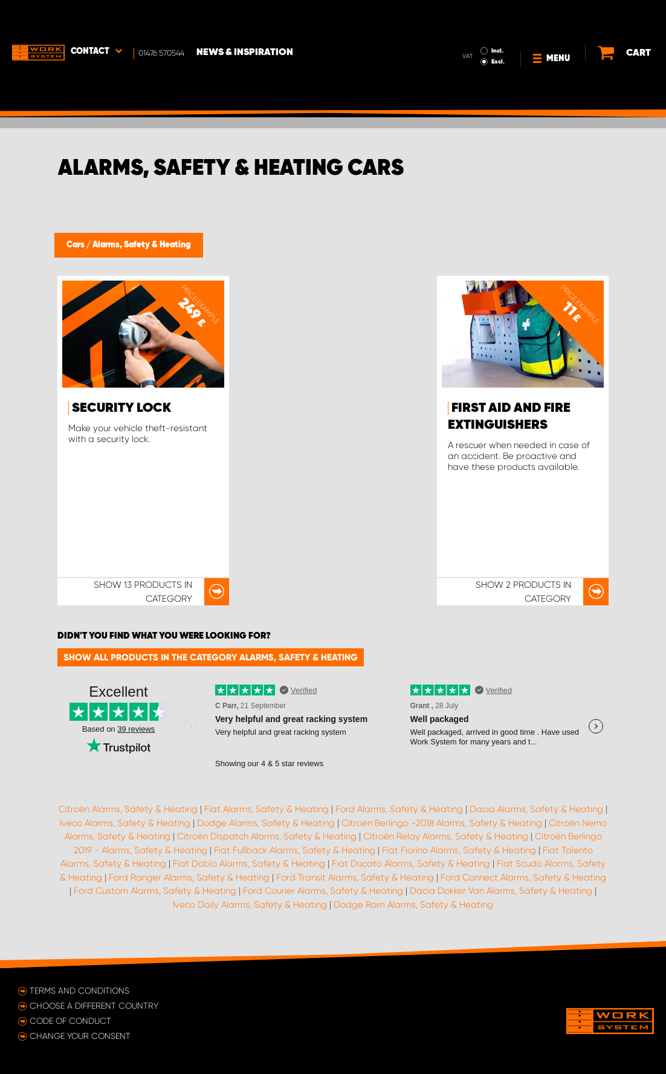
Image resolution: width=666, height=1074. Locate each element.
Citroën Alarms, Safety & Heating (128, 809)
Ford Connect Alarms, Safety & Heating (523, 877)
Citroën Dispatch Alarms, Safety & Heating (267, 836)
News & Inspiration (244, 19)
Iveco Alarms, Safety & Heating (125, 823)
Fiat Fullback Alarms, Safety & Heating (294, 850)
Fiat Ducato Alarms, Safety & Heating (411, 863)
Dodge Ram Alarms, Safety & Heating (413, 904)
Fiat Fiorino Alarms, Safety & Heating (459, 850)
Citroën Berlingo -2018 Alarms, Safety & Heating (441, 823)
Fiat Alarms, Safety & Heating (266, 809)
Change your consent (80, 1036)
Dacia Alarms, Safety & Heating (536, 809)
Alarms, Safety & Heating (141, 245)
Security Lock (121, 408)
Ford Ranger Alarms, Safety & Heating (189, 877)
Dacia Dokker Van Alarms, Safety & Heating (501, 890)
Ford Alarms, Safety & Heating (399, 809)
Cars (76, 245)
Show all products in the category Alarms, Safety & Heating (210, 657)
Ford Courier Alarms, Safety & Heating (323, 890)
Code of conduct (70, 1021)
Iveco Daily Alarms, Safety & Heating (250, 904)
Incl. (472, 17)
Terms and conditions (79, 990)
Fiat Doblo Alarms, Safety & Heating (249, 863)
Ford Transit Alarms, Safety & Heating (355, 877)
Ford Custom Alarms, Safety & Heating (155, 890)
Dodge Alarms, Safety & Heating (266, 823)
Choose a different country (94, 1006)
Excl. (472, 28)
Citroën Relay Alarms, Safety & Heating (445, 836)
